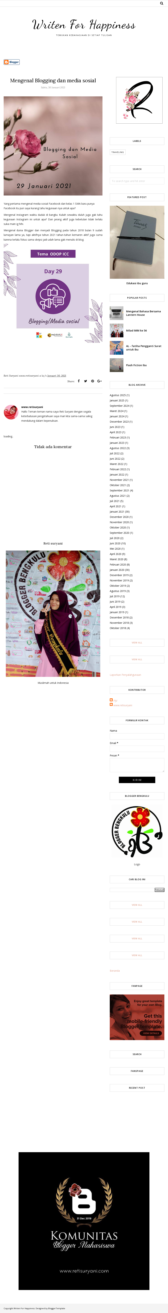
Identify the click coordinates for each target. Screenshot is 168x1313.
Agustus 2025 (118, 395)
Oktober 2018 (118, 628)
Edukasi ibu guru (137, 283)
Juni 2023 (115, 427)
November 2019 (119, 580)
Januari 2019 (117, 612)
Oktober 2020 (118, 527)
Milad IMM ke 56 (136, 330)
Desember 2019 (119, 575)
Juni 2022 (115, 458)
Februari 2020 (118, 564)
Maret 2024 (116, 411)
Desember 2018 (119, 617)
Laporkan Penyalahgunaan (125, 674)
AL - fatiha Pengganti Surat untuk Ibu (143, 347)
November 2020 (119, 522)
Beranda (115, 970)
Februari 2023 (118, 437)
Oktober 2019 (118, 585)
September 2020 (119, 532)
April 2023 (115, 432)
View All (137, 642)
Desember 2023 (119, 421)
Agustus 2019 (118, 591)
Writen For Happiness (84, 23)
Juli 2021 (115, 501)
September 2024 (119, 405)
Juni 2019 (115, 601)
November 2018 (119, 622)
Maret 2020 (116, 559)
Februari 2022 (118, 469)
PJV (115, 700)
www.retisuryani (122, 705)
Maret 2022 (116, 464)
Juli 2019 (115, 596)
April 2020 (115, 554)
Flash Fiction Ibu (136, 365)
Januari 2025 (117, 400)
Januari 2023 (117, 442)
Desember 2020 (119, 517)
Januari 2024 (117, 416)
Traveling (117, 152)
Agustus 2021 (118, 495)
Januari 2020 (117, 570)
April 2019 (115, 607)
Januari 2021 (117, 511)
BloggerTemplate (56, 1308)
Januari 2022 (117, 474)
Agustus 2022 (118, 448)
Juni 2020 (115, 543)
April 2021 (115, 506)
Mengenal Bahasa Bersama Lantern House (143, 313)
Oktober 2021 (118, 485)
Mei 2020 (115, 548)
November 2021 (119, 480)
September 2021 (119, 490)
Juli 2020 (115, 538)
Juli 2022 (115, 453)
